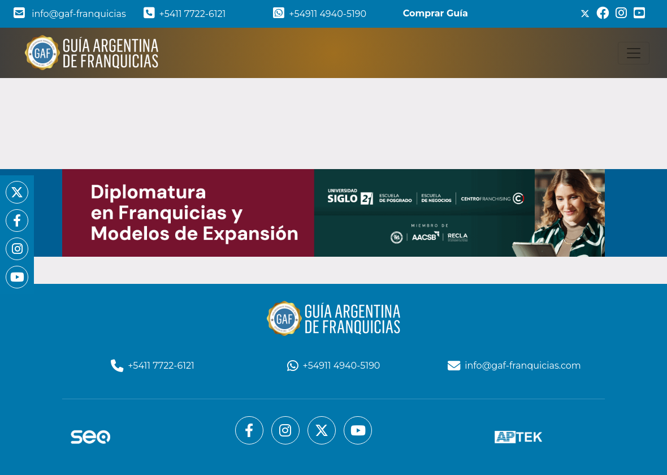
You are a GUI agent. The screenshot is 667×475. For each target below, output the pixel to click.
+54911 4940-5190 (319, 13)
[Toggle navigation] (633, 53)
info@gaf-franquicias (70, 13)
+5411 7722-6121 (185, 13)
